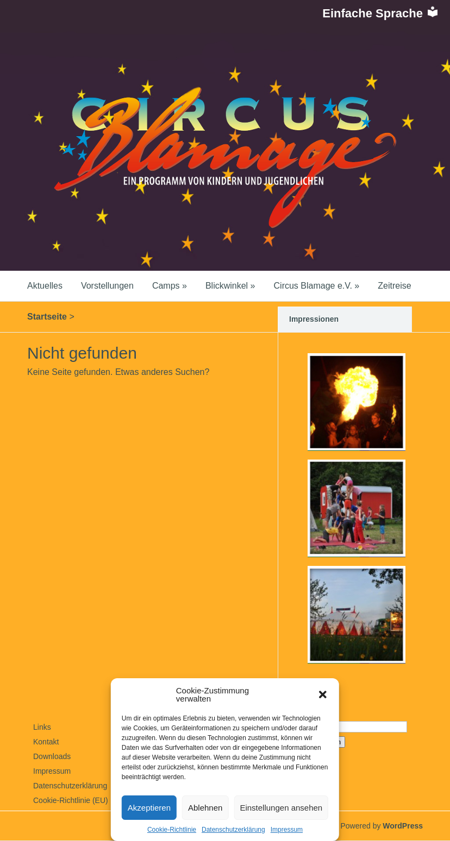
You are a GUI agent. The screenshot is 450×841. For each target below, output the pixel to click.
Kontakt (46, 741)
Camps (169, 285)
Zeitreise (394, 285)
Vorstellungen (107, 285)
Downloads (52, 756)
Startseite (47, 316)
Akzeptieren (149, 807)
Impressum (287, 829)
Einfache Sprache (380, 13)
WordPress (403, 825)
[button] (322, 694)
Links (42, 727)
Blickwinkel (230, 285)
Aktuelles (44, 285)
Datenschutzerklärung (233, 829)
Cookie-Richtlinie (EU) (70, 800)
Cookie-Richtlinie (171, 829)
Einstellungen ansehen (281, 807)
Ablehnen (205, 807)
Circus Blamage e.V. (317, 285)
